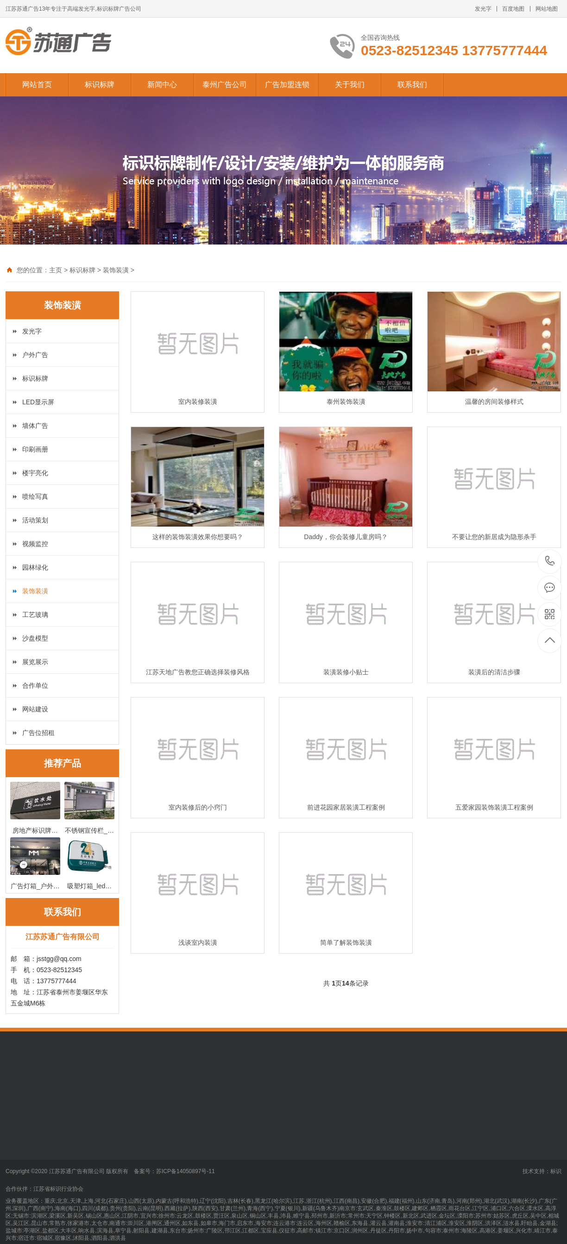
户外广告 (35, 354)
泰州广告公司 (224, 84)
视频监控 (35, 543)
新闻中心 (162, 84)
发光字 (483, 9)
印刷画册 (35, 449)
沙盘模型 (35, 638)
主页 (55, 270)
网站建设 (35, 709)
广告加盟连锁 (287, 84)
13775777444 (550, 561)
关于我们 (350, 84)
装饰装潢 (116, 270)
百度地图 (513, 9)
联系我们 (412, 84)
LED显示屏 (38, 402)
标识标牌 (99, 84)
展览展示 (35, 662)
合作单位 (35, 685)
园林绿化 (35, 567)
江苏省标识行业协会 (58, 1189)
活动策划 (35, 520)
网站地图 (547, 9)
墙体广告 (35, 425)
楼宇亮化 (35, 473)
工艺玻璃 (35, 614)
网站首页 (37, 84)
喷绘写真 (35, 496)
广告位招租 (38, 732)
